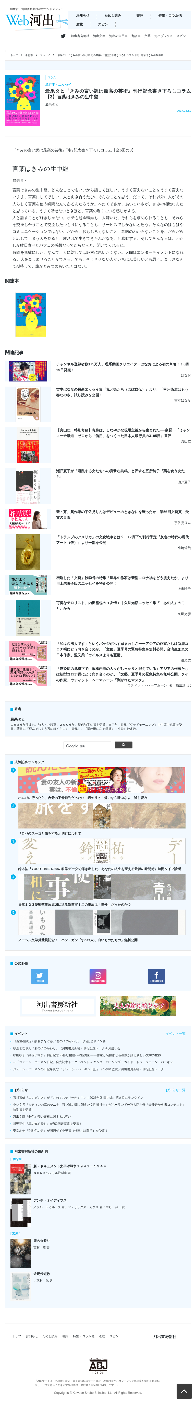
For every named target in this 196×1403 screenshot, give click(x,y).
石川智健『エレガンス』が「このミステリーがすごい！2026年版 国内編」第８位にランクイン (78, 1098)
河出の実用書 (118, 36)
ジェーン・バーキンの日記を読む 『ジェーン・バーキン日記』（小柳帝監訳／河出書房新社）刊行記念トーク (88, 1069)
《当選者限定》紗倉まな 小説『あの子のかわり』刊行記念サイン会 (59, 1041)
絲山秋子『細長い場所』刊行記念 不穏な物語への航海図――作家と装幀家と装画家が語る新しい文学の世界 (87, 1055)
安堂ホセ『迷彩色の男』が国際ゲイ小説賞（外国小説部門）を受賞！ (60, 1130)
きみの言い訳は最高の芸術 (39, 150)
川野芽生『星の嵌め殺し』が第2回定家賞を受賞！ (47, 1124)
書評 (140, 15)
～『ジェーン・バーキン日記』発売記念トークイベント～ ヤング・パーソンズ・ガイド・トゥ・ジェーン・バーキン (93, 1062)
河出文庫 (99, 36)
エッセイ (45, 55)
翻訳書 (136, 36)
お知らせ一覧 (176, 1090)
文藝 (147, 36)
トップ (14, 55)
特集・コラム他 (170, 15)
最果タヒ (17, 719)
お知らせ (82, 15)
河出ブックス (163, 36)
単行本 (29, 55)
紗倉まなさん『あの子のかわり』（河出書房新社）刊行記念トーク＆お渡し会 (66, 1048)
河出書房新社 (80, 36)
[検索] (87, 746)
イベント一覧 (176, 1034)
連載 (79, 24)
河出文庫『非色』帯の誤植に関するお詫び (42, 1116)
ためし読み (113, 15)
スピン (103, 24)
